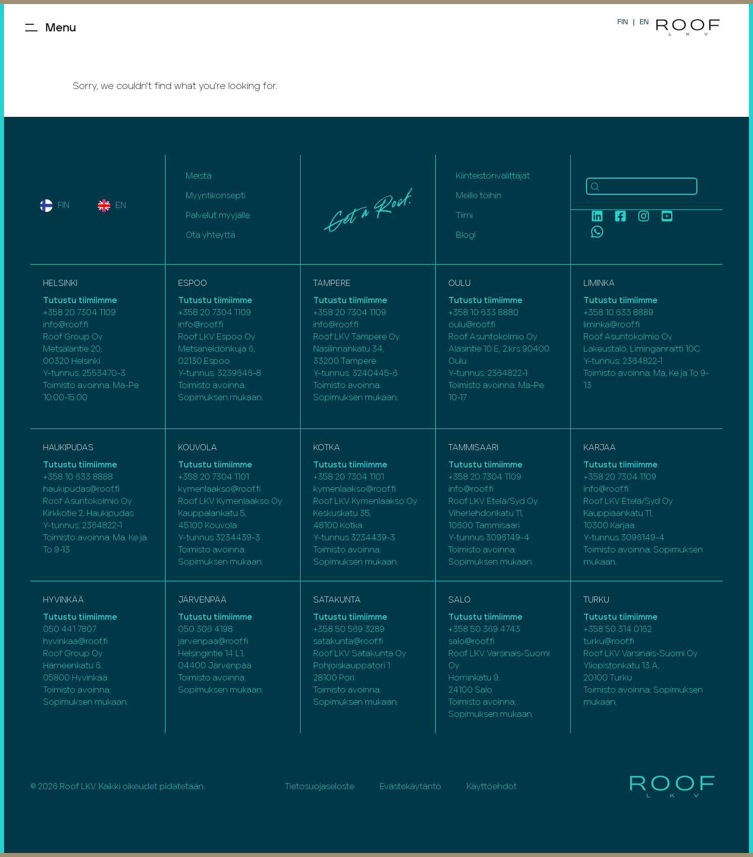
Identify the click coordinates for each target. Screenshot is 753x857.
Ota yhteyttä (210, 235)
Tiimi (464, 215)
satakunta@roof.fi (348, 641)
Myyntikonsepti (215, 196)
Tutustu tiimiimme (80, 300)
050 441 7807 (69, 629)
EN (644, 22)
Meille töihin (478, 196)
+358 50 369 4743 (484, 629)
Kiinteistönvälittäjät (493, 176)
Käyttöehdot (492, 787)
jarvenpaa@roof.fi (213, 641)
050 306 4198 (205, 629)
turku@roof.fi (608, 641)
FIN (622, 22)
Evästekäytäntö (410, 787)
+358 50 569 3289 (349, 629)
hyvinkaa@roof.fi (75, 641)
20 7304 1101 (224, 477)
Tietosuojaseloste (319, 787)
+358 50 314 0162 (617, 629)
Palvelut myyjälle (218, 215)
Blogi (466, 235)
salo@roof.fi (471, 641)
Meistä (199, 176)
